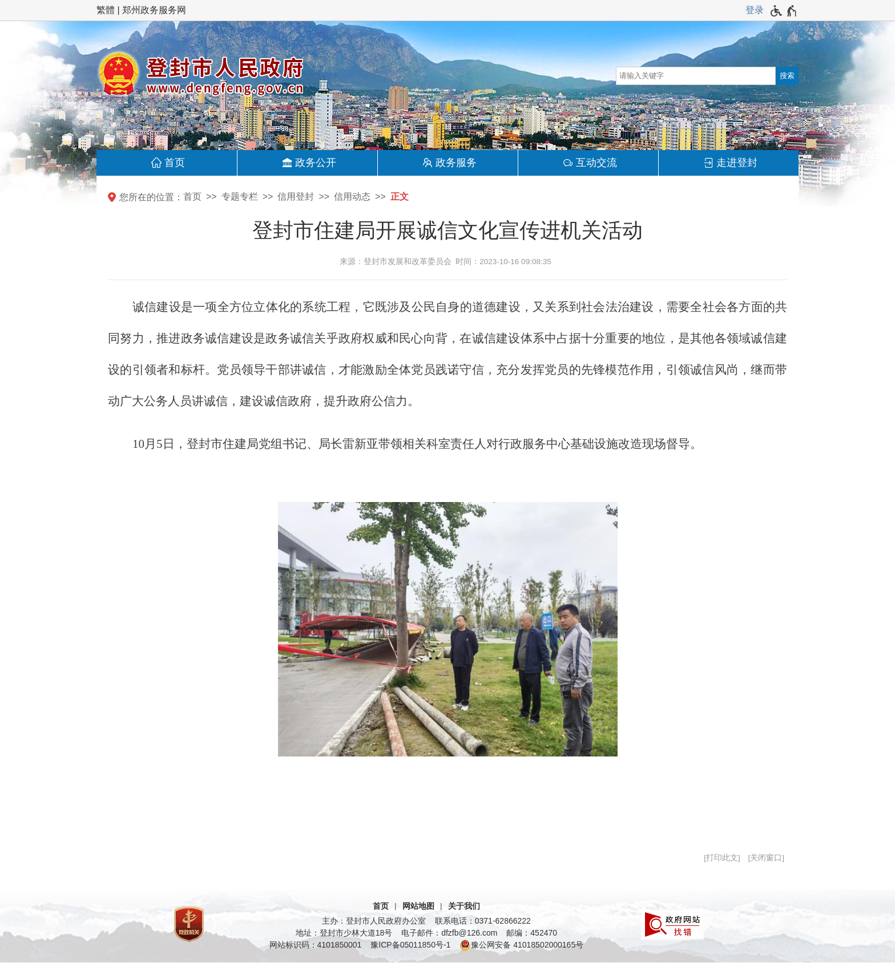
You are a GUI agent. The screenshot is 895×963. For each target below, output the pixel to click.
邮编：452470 (531, 932)
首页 (174, 162)
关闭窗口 (766, 857)
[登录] (754, 10)
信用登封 (295, 196)
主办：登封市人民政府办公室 (374, 920)
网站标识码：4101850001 (315, 944)
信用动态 (352, 196)
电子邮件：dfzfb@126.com (449, 932)
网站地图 (418, 906)
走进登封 (736, 162)
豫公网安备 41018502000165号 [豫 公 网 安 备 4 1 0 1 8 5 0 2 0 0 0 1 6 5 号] (521, 945)
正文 (399, 196)
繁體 (105, 10)
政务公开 (315, 162)
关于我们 (464, 906)
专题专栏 (239, 196)
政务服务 (456, 162)
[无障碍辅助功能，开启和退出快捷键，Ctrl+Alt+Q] (784, 11)
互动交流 (596, 162)
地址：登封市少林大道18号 (344, 932)
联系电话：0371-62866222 (483, 920)
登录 (754, 10)
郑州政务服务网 (154, 10)
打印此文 (722, 857)
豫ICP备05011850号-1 (410, 944)
